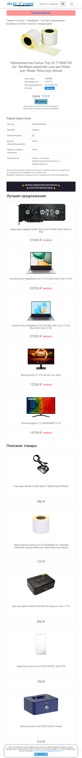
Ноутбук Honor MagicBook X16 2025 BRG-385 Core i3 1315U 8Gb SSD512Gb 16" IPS (41, 326)
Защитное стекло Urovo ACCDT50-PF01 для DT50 (41, 666)
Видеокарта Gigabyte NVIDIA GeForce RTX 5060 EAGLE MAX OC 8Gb (41, 230)
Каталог (21, 20)
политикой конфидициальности (49, 751)
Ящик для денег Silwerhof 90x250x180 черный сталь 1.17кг (41, 606)
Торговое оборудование (52, 20)
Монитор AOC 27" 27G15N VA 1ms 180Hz (41, 375)
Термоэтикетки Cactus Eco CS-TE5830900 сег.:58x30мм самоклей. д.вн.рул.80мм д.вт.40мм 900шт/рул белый (41, 546)
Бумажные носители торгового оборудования (29, 23)
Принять (41, 754)
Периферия (32, 20)
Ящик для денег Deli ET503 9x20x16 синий (41, 726)
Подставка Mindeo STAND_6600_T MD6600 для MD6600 (41, 486)
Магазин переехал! (41, 13)
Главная (10, 20)
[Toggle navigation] (71, 4)
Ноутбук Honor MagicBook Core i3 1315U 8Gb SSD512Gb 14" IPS (41, 278)
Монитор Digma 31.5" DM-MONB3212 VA (41, 423)
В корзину (41, 102)
